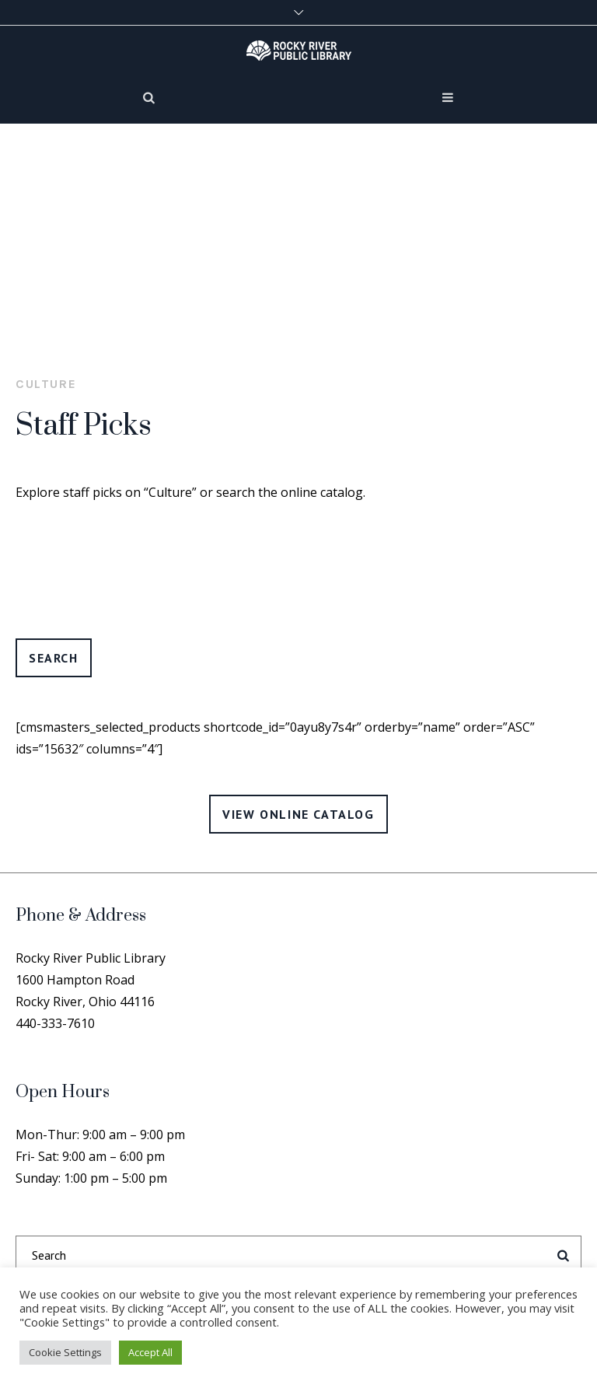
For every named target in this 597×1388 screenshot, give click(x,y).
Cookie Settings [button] (65, 1352)
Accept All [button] (150, 1352)
